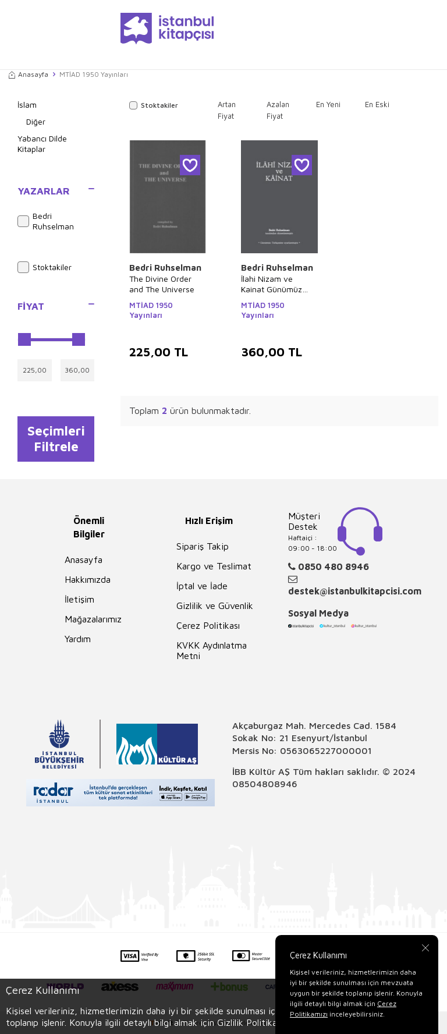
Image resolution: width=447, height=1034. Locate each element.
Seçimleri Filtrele (56, 438)
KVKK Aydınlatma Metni (211, 650)
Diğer (35, 121)
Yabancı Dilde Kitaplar (42, 143)
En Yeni (328, 104)
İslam (27, 104)
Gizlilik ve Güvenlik (214, 605)
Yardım (78, 638)
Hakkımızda (88, 579)
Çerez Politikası (208, 625)
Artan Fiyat (227, 110)
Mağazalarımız (93, 619)
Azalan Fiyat (278, 110)
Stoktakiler (44, 267)
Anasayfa (28, 74)
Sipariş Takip (202, 546)
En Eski (377, 104)
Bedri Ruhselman (45, 221)
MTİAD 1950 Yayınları (151, 310)
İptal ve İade (202, 585)
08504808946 (264, 783)
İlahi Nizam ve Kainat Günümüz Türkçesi (271, 284)
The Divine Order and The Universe (161, 284)
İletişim (79, 599)
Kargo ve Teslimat (213, 566)
